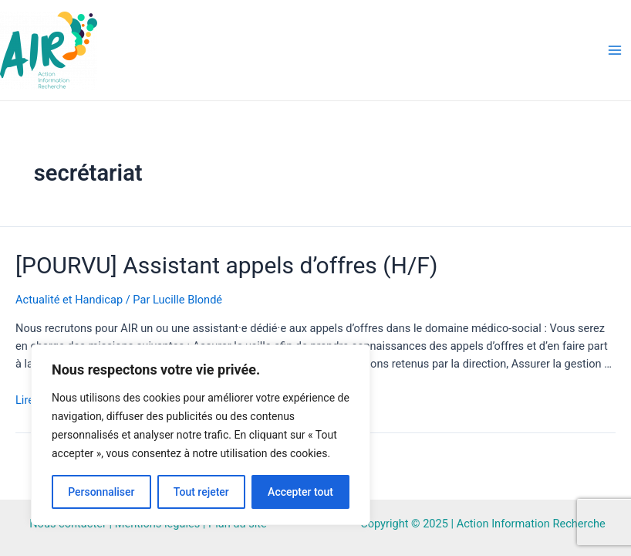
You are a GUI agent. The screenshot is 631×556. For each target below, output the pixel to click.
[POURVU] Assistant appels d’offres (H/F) (226, 265)
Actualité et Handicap (69, 300)
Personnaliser (101, 492)
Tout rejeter (201, 492)
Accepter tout (300, 492)
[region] (200, 434)
